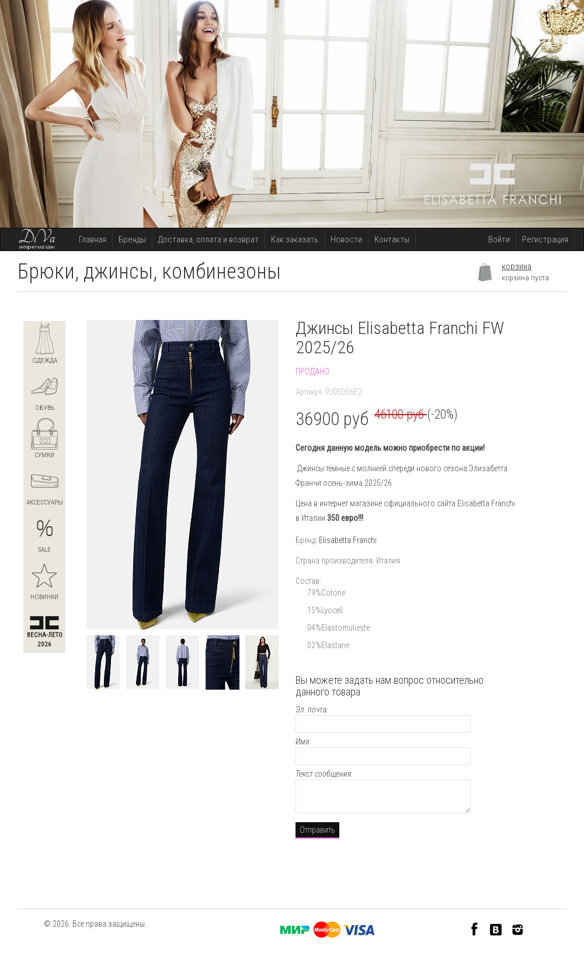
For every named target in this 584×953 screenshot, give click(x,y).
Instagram (517, 928)
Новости (346, 239)
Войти (499, 239)
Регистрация (545, 239)
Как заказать (294, 239)
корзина (516, 266)
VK (496, 928)
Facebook (474, 928)
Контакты (391, 239)
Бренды (132, 239)
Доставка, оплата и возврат (208, 239)
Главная (92, 239)
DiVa (36, 238)
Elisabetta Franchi (348, 540)
